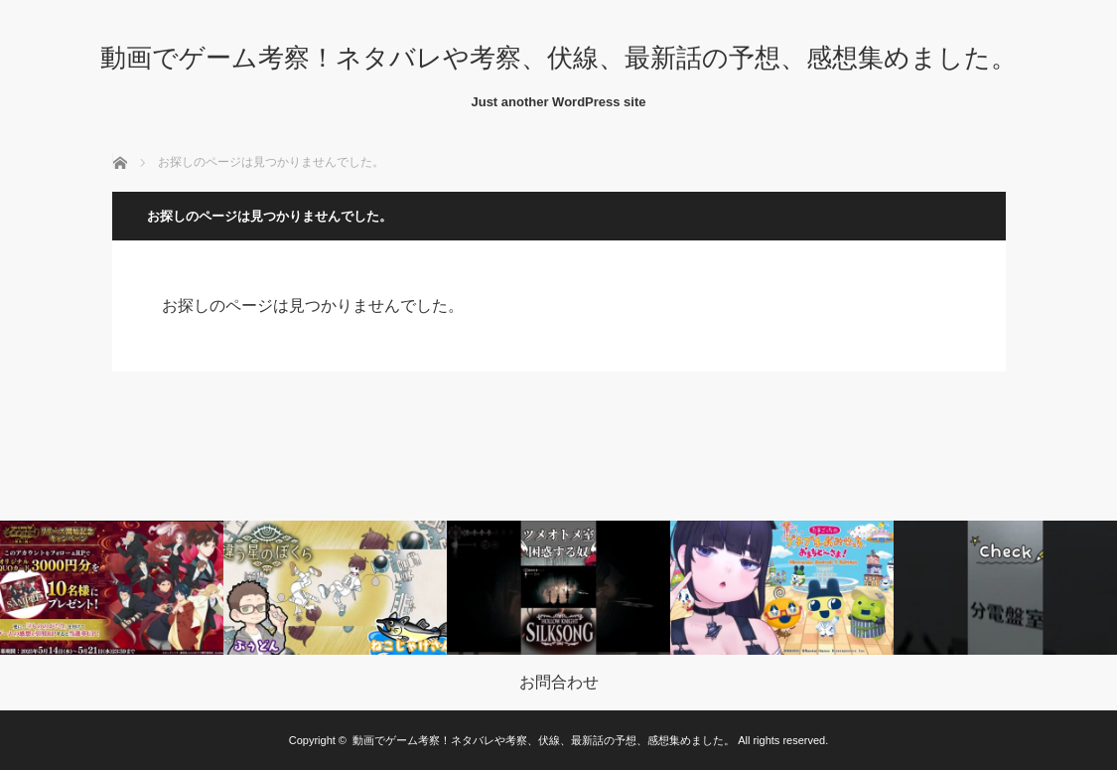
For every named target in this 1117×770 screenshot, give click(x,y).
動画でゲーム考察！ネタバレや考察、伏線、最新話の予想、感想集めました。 (558, 58)
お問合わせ (559, 683)
